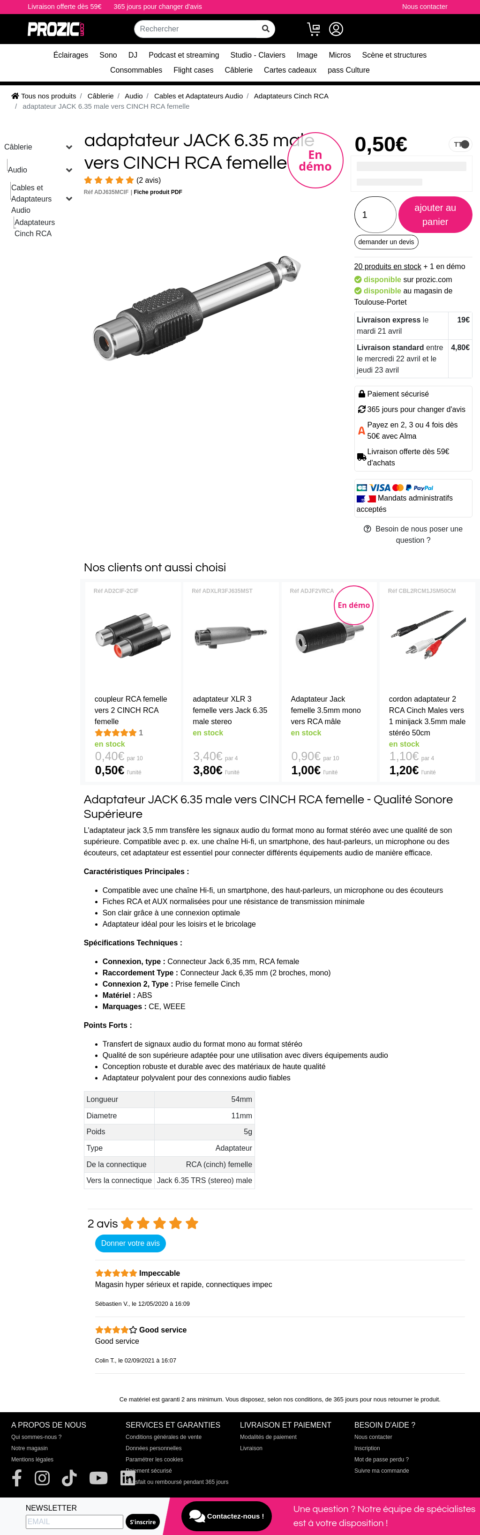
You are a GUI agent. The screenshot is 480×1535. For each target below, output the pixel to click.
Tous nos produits (43, 96)
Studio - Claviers (258, 55)
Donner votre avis (130, 1243)
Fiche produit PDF (158, 192)
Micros (340, 55)
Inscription (367, 1448)
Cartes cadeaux (290, 70)
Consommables (136, 70)
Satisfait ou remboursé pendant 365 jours (177, 1482)
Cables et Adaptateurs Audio (31, 199)
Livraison (251, 1448)
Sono (108, 55)
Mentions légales (32, 1459)
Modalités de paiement (268, 1437)
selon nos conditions (295, 1399)
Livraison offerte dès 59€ (64, 6)
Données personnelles (153, 1448)
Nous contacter (425, 6)
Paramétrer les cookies (154, 1459)
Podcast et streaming (184, 55)
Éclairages (71, 55)
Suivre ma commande (381, 1471)
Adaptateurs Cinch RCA (35, 228)
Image (307, 55)
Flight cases (193, 70)
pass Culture (349, 70)
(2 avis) (122, 180)
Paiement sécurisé (149, 1471)
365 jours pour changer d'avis (158, 6)
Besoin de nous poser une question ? (413, 534)
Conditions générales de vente (164, 1437)
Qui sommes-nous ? (36, 1437)
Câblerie (239, 70)
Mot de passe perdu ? (381, 1459)
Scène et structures (394, 55)
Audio (17, 170)
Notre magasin (29, 1448)
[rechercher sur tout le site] (265, 29)
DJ (133, 55)
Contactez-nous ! (226, 1516)
